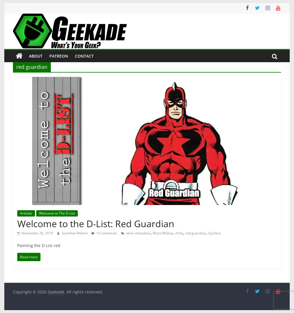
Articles (26, 213)
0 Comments (104, 233)
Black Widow (163, 233)
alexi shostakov (138, 233)
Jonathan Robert (75, 233)
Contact (84, 56)
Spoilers (214, 233)
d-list (179, 233)
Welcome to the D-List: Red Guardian (95, 223)
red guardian (195, 233)
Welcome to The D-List (57, 213)
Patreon (58, 56)
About (35, 56)
